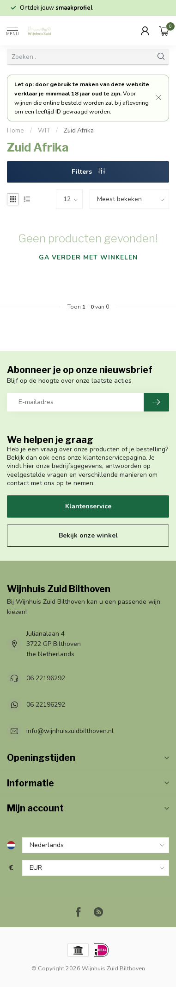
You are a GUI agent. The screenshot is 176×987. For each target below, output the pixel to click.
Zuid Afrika (79, 131)
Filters (88, 171)
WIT (44, 131)
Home (15, 131)
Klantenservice (88, 506)
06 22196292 (45, 678)
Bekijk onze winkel (88, 535)
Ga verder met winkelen (88, 257)
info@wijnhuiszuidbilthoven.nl (70, 731)
